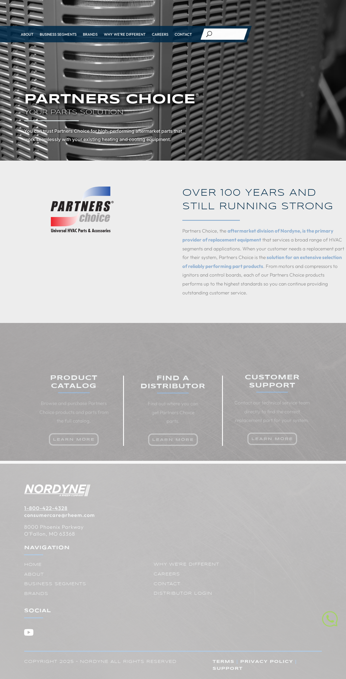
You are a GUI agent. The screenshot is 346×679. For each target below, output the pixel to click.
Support (228, 669)
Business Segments (55, 584)
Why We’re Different (69, 34)
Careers (104, 34)
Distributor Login (183, 593)
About (34, 575)
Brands (34, 34)
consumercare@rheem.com (59, 515)
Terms (223, 662)
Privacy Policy (266, 662)
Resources (295, 6)
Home (33, 565)
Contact (127, 34)
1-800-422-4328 (46, 508)
